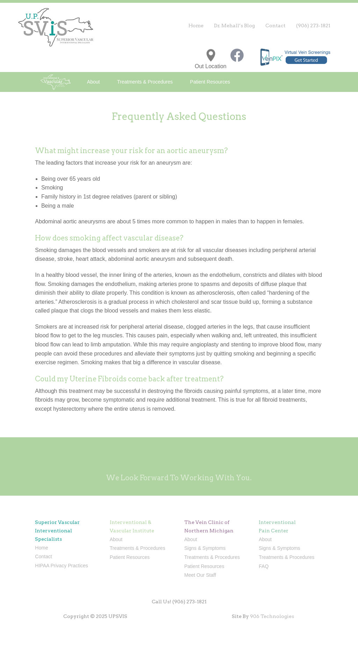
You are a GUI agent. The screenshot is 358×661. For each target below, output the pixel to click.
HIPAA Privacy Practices (61, 565)
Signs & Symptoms (204, 548)
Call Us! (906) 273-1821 (179, 601)
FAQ (263, 566)
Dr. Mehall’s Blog (234, 25)
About (93, 82)
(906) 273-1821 (313, 25)
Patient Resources (210, 82)
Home (195, 25)
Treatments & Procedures (145, 82)
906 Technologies (272, 616)
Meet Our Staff (200, 575)
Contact (275, 25)
